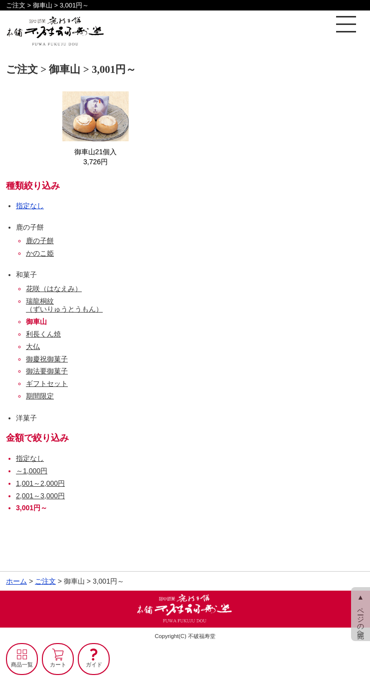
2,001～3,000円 (40, 496)
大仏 (33, 346)
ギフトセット (47, 383)
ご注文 (45, 581)
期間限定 (40, 396)
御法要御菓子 (47, 371)
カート (58, 665)
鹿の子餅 (40, 241)
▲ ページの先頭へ (361, 614)
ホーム (16, 581)
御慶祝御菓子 (47, 359)
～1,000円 (31, 471)
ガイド (94, 665)
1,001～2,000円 (40, 483)
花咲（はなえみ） (54, 289)
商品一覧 (22, 665)
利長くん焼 (43, 334)
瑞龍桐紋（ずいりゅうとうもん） (64, 305)
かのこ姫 (40, 253)
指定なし (30, 206)
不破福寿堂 (201, 636)
